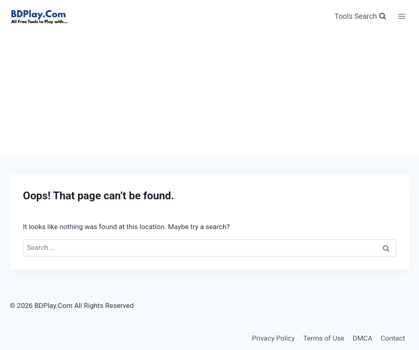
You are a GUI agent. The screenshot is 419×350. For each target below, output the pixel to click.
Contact (393, 338)
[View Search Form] (360, 16)
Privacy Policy (273, 338)
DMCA (362, 338)
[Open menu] (401, 16)
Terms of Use (324, 338)
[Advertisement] (209, 94)
